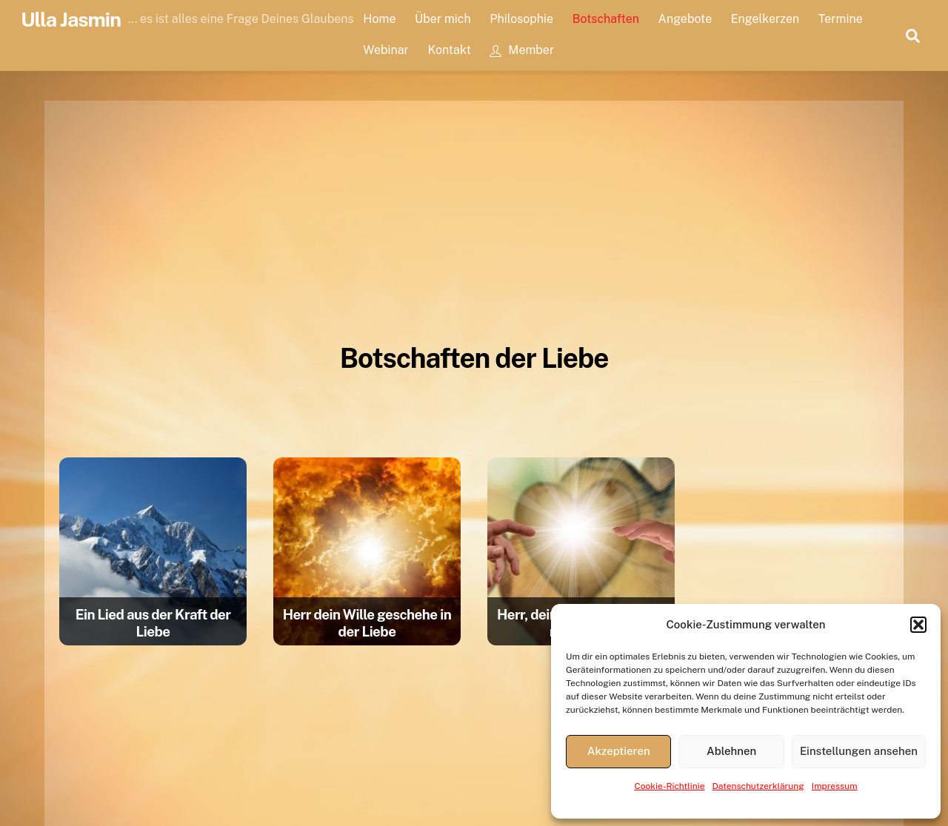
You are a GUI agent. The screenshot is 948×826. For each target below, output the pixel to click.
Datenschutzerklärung (758, 786)
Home (379, 19)
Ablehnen (731, 751)
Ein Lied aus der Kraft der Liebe (153, 622)
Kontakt (448, 50)
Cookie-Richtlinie (669, 786)
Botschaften (606, 19)
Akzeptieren (618, 751)
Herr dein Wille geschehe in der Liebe (367, 622)
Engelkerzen (765, 19)
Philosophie (521, 19)
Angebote (685, 19)
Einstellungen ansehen (859, 751)
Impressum (835, 786)
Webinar (386, 50)
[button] (918, 624)
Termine (840, 19)
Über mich (443, 19)
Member (522, 50)
